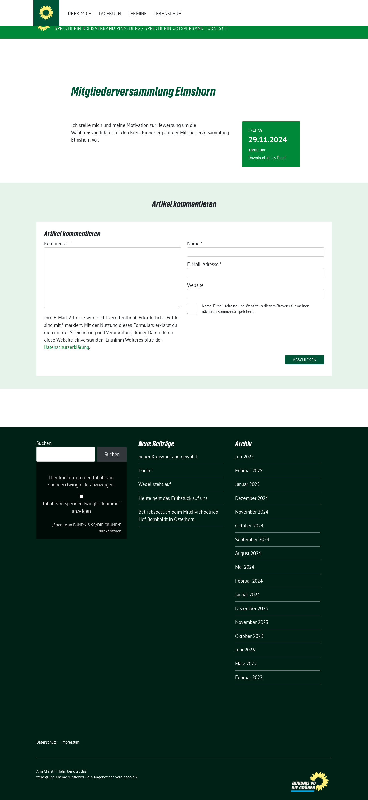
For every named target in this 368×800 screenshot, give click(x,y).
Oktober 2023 (249, 628)
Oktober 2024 (249, 518)
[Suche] (315, 5)
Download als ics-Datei (267, 149)
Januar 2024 (247, 586)
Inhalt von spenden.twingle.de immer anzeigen (81, 499)
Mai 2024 (244, 559)
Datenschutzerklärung (66, 339)
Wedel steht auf (154, 476)
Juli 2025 (244, 449)
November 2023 (251, 614)
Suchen (44, 435)
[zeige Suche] (323, 5)
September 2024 (252, 531)
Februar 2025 (249, 462)
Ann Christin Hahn (80, 21)
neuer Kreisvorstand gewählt (168, 449)
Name (194, 235)
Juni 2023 (245, 642)
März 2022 (246, 656)
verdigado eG (126, 768)
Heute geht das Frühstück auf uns (172, 490)
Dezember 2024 (251, 490)
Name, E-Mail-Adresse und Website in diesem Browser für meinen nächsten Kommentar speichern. (255, 300)
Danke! (145, 462)
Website (195, 277)
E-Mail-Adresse (204, 256)
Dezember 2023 (251, 600)
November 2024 (251, 504)
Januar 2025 (247, 476)
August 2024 (248, 545)
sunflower (76, 768)
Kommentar (57, 235)
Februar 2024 (249, 573)
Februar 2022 (249, 669)
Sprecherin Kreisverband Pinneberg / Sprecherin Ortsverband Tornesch (141, 28)
